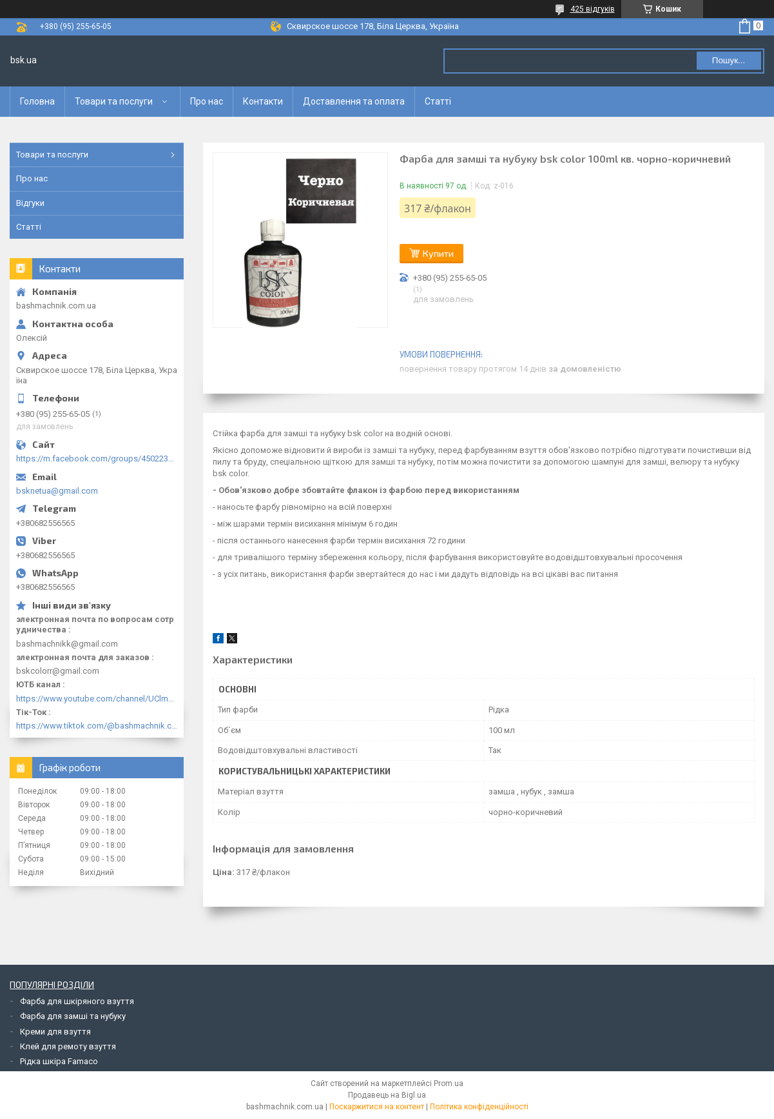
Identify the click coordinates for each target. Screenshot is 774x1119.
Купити (438, 253)
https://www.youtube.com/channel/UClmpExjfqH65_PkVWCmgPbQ (96, 698)
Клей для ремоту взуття (68, 1046)
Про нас (206, 101)
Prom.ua (448, 1083)
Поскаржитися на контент (376, 1106)
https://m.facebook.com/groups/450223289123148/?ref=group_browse (96, 458)
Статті (438, 101)
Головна (37, 101)
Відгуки (30, 203)
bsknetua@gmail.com (57, 491)
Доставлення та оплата (354, 101)
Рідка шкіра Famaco (59, 1061)
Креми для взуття (55, 1031)
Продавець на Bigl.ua (387, 1095)
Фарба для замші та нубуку (73, 1016)
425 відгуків (592, 9)
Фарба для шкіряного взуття (77, 1001)
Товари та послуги (114, 101)
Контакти (263, 101)
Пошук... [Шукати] (728, 60)
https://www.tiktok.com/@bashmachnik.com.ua (96, 726)
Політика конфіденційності (479, 1106)
